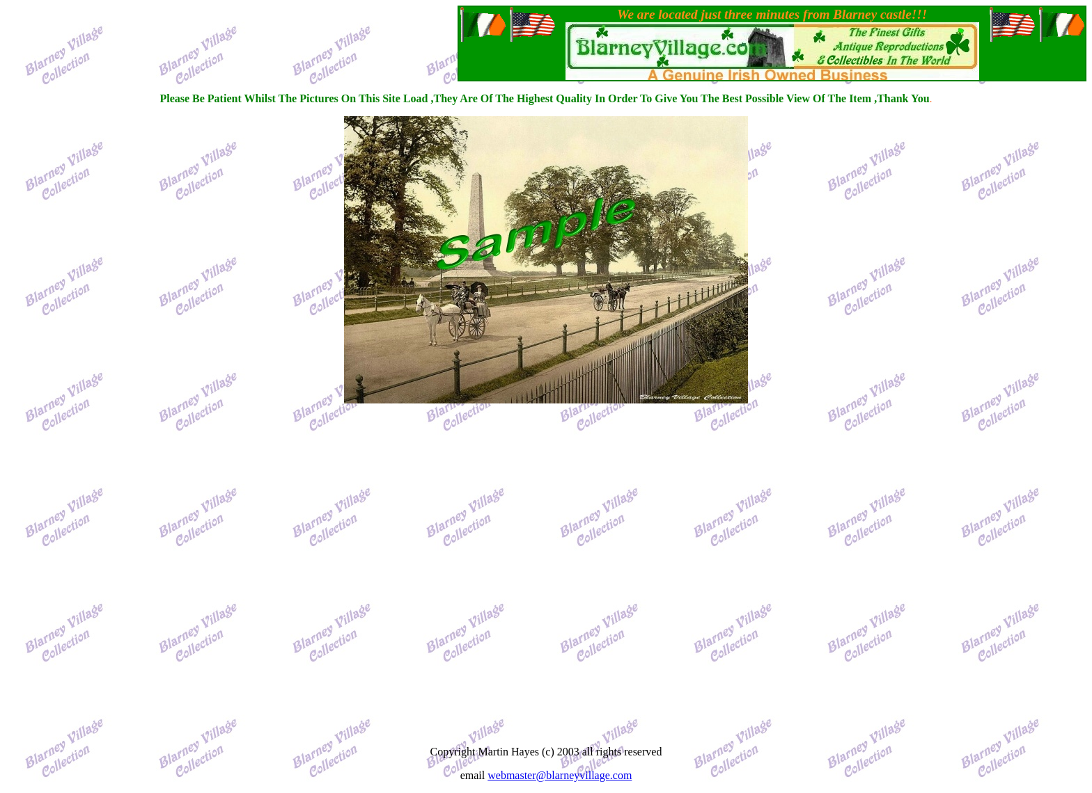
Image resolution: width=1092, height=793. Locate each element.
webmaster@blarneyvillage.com (560, 775)
